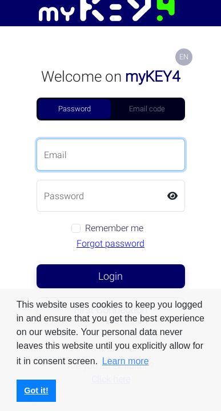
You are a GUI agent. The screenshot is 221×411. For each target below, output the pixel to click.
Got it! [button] (36, 390)
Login (110, 276)
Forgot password (110, 243)
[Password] (99, 196)
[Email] (111, 155)
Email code (147, 108)
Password (74, 108)
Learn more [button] (125, 361)
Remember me (114, 228)
